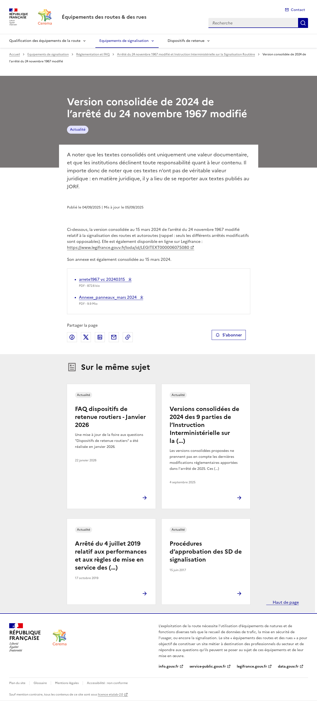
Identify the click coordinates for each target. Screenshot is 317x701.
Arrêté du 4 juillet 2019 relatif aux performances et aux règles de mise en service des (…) (111, 555)
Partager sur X (86, 337)
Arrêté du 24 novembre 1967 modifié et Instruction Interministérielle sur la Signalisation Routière (186, 54)
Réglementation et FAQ (93, 54)
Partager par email (114, 337)
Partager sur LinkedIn (100, 337)
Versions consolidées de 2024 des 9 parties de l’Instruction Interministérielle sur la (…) (204, 424)
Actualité (77, 129)
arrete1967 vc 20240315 (102, 279)
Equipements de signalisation (124, 40)
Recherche (303, 23)
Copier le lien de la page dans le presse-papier (128, 337)
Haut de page (285, 602)
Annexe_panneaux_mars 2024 (108, 297)
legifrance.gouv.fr (252, 666)
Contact (298, 9)
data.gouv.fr (288, 666)
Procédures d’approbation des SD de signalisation (206, 551)
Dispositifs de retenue (186, 40)
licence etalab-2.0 (110, 694)
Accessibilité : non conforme (107, 683)
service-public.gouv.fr (208, 666)
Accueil (14, 54)
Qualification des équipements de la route (44, 40)
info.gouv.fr (169, 666)
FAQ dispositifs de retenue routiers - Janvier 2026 (110, 416)
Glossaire (40, 683)
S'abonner (229, 335)
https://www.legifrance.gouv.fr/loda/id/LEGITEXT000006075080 (128, 247)
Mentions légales (67, 683)
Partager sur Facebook (72, 337)
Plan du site (17, 683)
